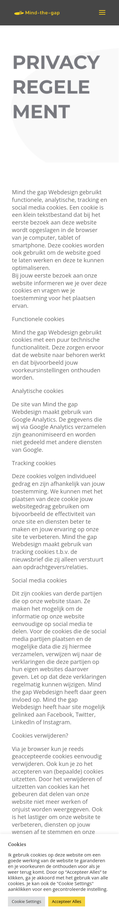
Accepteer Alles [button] (66, 901)
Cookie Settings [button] (26, 901)
